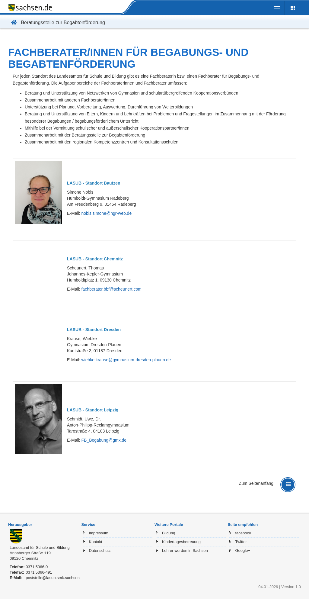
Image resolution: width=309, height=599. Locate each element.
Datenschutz (100, 550)
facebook (243, 533)
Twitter (241, 541)
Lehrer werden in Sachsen (185, 550)
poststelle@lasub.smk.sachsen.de (55, 577)
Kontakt (95, 541)
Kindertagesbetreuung (181, 541)
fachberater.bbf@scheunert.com (111, 289)
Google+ (242, 550)
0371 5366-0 (37, 567)
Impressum (98, 533)
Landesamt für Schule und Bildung (40, 547)
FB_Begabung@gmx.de (103, 440)
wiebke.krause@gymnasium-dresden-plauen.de (126, 359)
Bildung (168, 533)
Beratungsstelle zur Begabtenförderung (56, 22)
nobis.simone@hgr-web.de (106, 213)
